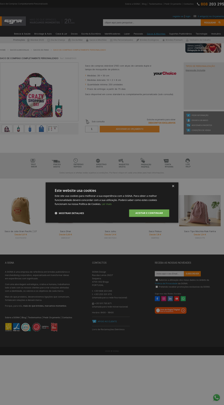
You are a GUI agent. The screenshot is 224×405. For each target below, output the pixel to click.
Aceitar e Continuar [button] (149, 213)
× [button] (173, 186)
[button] (69, 213)
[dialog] (112, 202)
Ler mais (107, 204)
